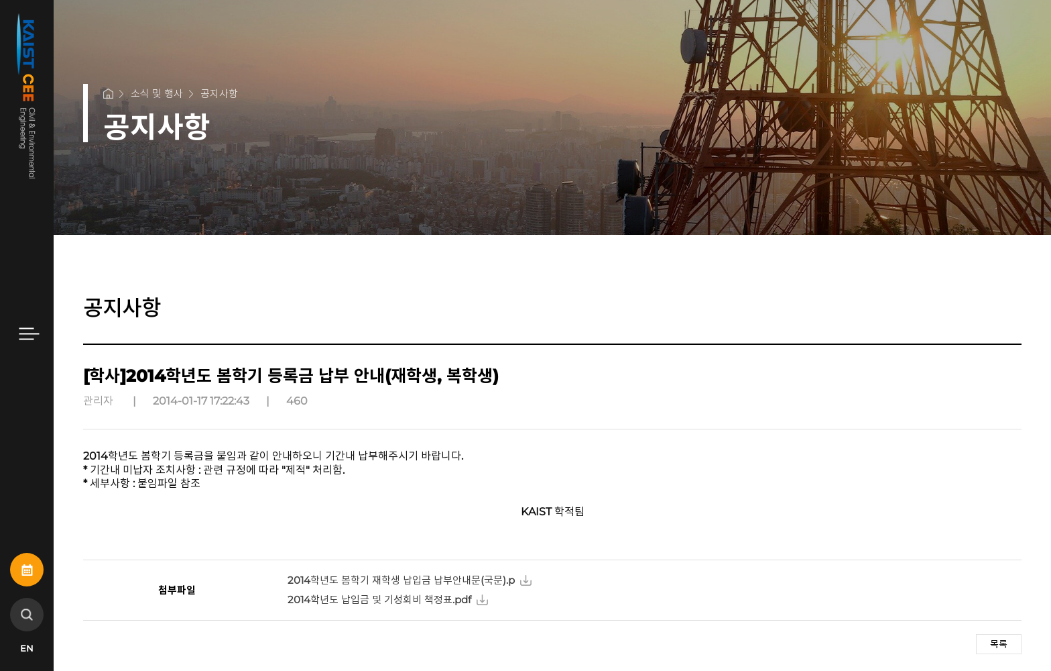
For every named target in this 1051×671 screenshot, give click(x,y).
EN (27, 648)
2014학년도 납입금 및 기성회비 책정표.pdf (379, 599)
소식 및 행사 (157, 93)
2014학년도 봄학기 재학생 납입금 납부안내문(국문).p (401, 580)
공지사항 (219, 93)
